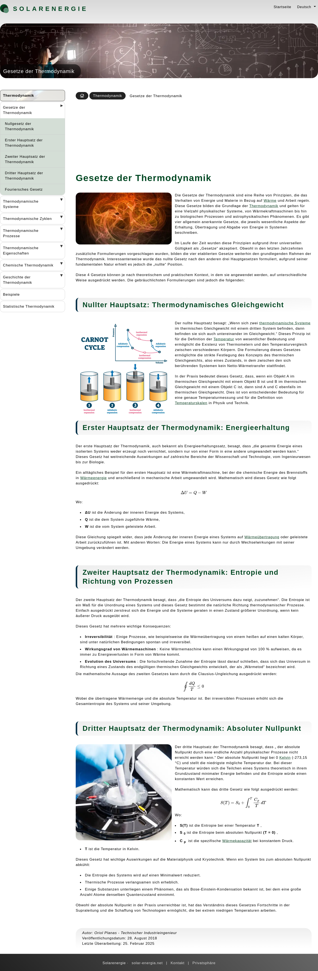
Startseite (282, 7)
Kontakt (177, 963)
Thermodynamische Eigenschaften (21, 250)
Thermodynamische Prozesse (21, 233)
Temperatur (223, 339)
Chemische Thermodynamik (28, 265)
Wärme (270, 200)
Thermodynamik (18, 95)
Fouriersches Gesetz (24, 189)
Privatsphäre (203, 963)
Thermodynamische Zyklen (27, 218)
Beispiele (11, 294)
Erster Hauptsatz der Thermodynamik (24, 143)
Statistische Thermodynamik (28, 306)
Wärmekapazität (237, 841)
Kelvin (285, 757)
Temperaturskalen (191, 403)
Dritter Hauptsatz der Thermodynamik (24, 175)
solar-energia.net (147, 963)
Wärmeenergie (93, 478)
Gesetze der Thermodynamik (17, 110)
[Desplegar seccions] (60, 107)
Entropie (246, 572)
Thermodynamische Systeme (21, 204)
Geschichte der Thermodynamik (17, 280)
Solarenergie (35, 8)
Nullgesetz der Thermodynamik (19, 126)
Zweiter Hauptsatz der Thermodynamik (25, 159)
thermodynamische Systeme (285, 323)
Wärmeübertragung (261, 537)
